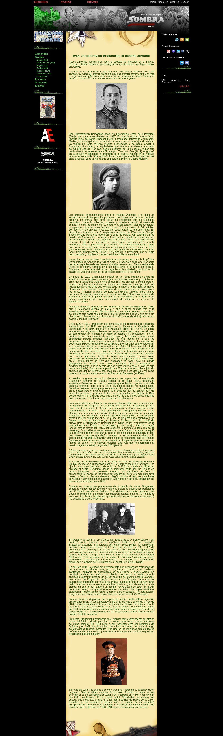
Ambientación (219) (45, 62)
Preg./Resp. (41, 76)
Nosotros (163, 2)
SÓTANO (92, 2)
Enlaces (39, 85)
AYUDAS (66, 2)
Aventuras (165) (43, 73)
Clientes (174, 2)
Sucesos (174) (42, 71)
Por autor (40, 79)
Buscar (185, 2)
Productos (41, 82)
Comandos (41, 53)
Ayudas (39, 57)
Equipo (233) (41, 68)
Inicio (153, 2)
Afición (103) (41, 60)
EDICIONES (41, 2)
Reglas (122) (41, 65)
